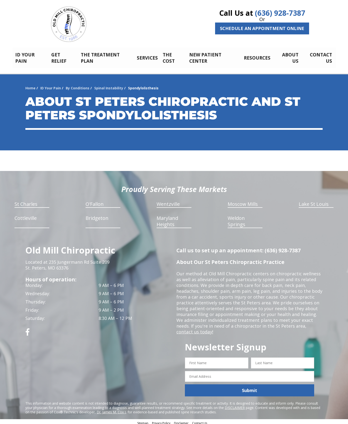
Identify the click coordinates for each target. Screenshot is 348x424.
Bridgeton (97, 215)
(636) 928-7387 (280, 13)
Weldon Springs (236, 218)
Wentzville (168, 201)
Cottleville (25, 215)
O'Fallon (95, 201)
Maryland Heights (167, 218)
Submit (249, 388)
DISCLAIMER (235, 405)
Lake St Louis (314, 201)
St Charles (25, 201)
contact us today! (194, 329)
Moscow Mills (243, 201)
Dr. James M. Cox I (111, 409)
